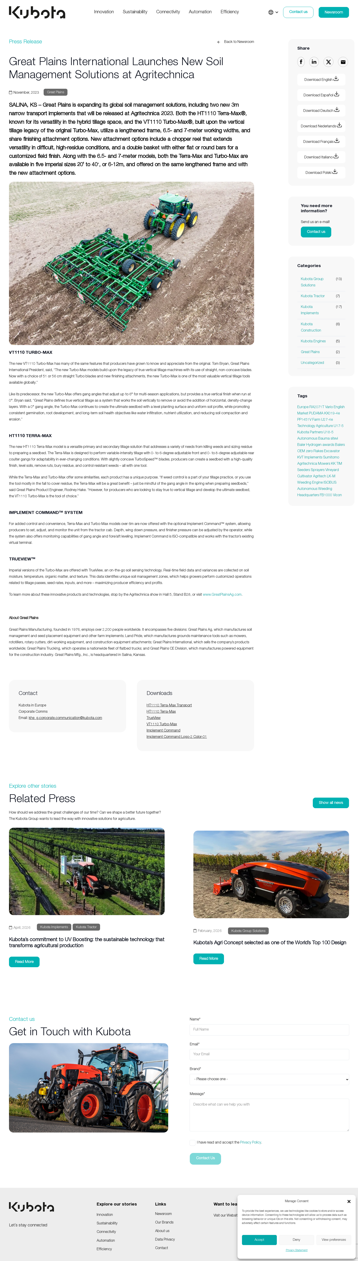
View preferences (334, 1240)
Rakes (318, 451)
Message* (269, 1112)
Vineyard (332, 470)
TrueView (154, 718)
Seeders (303, 470)
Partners (316, 432)
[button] (349, 1201)
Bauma (324, 439)
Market (302, 414)
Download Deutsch (321, 110)
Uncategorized (312, 363)
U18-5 (328, 432)
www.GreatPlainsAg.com (222, 595)
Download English (321, 79)
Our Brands (164, 1223)
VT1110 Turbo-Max (162, 724)
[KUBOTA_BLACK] (37, 12)
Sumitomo (331, 458)
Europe (303, 407)
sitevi (334, 439)
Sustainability (107, 1224)
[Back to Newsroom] (220, 42)
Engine (317, 483)
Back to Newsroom (239, 42)
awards (328, 445)
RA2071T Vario (321, 407)
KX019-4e (332, 414)
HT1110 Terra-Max (161, 712)
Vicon (337, 495)
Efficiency (104, 1249)
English (339, 407)
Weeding (304, 483)
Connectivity (106, 1232)
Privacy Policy (250, 1143)
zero (309, 451)
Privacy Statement (297, 1250)
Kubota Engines (313, 341)
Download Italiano (321, 156)
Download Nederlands (321, 125)
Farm (316, 420)
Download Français (321, 141)
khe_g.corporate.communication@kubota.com (65, 718)
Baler (301, 445)
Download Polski (321, 172)
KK (333, 464)
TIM (339, 464)
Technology (306, 426)
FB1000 (326, 495)
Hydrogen (314, 445)
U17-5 (339, 426)
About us (162, 1231)
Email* (269, 1051)
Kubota (303, 432)
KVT (300, 458)
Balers (340, 445)
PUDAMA (316, 414)
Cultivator (304, 476)
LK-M (331, 476)
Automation (106, 1241)
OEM (301, 451)
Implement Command (163, 731)
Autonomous (307, 439)
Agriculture (324, 426)
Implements (313, 458)
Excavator (332, 451)
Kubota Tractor (313, 296)
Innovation (105, 1215)
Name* (269, 1026)
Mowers (324, 464)
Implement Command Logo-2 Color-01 (177, 737)
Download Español (321, 94)
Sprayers (317, 470)
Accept (259, 1240)
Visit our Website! (227, 1216)
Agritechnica (307, 464)
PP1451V (304, 420)
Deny (296, 1240)
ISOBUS (330, 483)
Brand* (269, 1076)
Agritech (319, 476)
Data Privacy (165, 1240)
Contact (161, 1248)
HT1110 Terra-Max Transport (169, 706)
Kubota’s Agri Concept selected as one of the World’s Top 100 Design (269, 943)
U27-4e (327, 420)
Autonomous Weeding (314, 489)
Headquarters (308, 495)
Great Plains (310, 352)
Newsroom (163, 1214)
